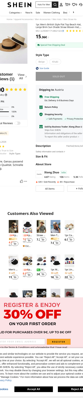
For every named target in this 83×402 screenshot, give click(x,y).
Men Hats (56, 19)
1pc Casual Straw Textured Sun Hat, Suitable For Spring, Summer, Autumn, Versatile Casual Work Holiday (69, 235)
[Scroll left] (69, 12)
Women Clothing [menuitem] (51, 12)
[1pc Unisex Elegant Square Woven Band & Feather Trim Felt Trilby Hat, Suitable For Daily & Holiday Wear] (13, 295)
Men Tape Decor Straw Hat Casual (55, 235)
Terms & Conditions (19, 347)
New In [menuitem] (28, 12)
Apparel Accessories (23, 19)
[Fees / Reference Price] (48, 37)
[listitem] (13, 235)
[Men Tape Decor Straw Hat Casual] (55, 226)
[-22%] (24, 235)
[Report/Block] (25, 181)
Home (9, 19)
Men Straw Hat (70, 19)
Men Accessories (42, 19)
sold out (59, 76)
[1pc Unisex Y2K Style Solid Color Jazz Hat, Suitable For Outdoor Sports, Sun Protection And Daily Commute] (41, 295)
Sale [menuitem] (38, 12)
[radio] (41, 62)
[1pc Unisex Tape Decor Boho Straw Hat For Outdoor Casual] (13, 226)
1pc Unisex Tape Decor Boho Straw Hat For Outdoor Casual (13, 235)
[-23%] (24, 270)
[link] (67, 4)
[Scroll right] (73, 12)
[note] (27, 246)
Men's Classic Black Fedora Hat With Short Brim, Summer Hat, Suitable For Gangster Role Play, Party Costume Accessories (41, 269)
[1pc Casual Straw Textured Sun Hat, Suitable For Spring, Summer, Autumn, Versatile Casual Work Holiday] (69, 226)
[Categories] (15, 12)
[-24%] (11, 235)
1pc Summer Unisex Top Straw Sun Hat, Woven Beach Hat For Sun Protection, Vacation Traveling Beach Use (27, 269)
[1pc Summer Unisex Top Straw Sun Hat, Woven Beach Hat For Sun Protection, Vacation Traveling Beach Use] (27, 260)
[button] (44, 4)
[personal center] (61, 5)
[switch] (18, 123)
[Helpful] (21, 181)
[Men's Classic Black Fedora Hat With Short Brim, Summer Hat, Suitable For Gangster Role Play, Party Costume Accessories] (41, 260)
